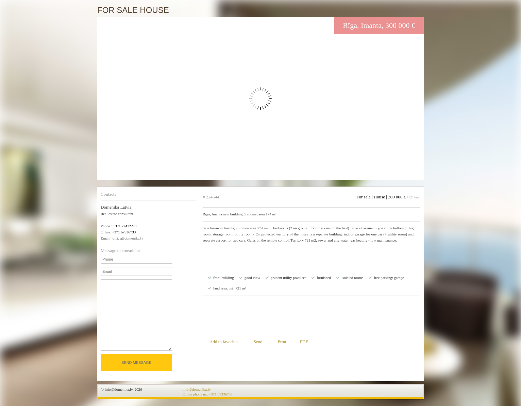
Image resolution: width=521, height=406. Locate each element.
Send (257, 341)
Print (282, 341)
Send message (136, 362)
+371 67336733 (124, 232)
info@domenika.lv (197, 389)
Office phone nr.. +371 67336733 (208, 394)
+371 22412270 (124, 226)
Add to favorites (223, 341)
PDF (304, 341)
